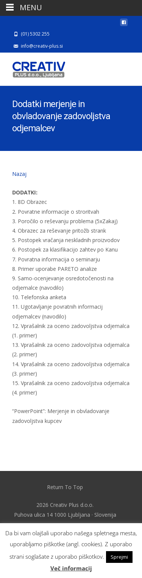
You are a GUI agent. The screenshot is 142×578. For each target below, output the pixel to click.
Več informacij (71, 568)
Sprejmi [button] (119, 556)
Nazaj (19, 173)
